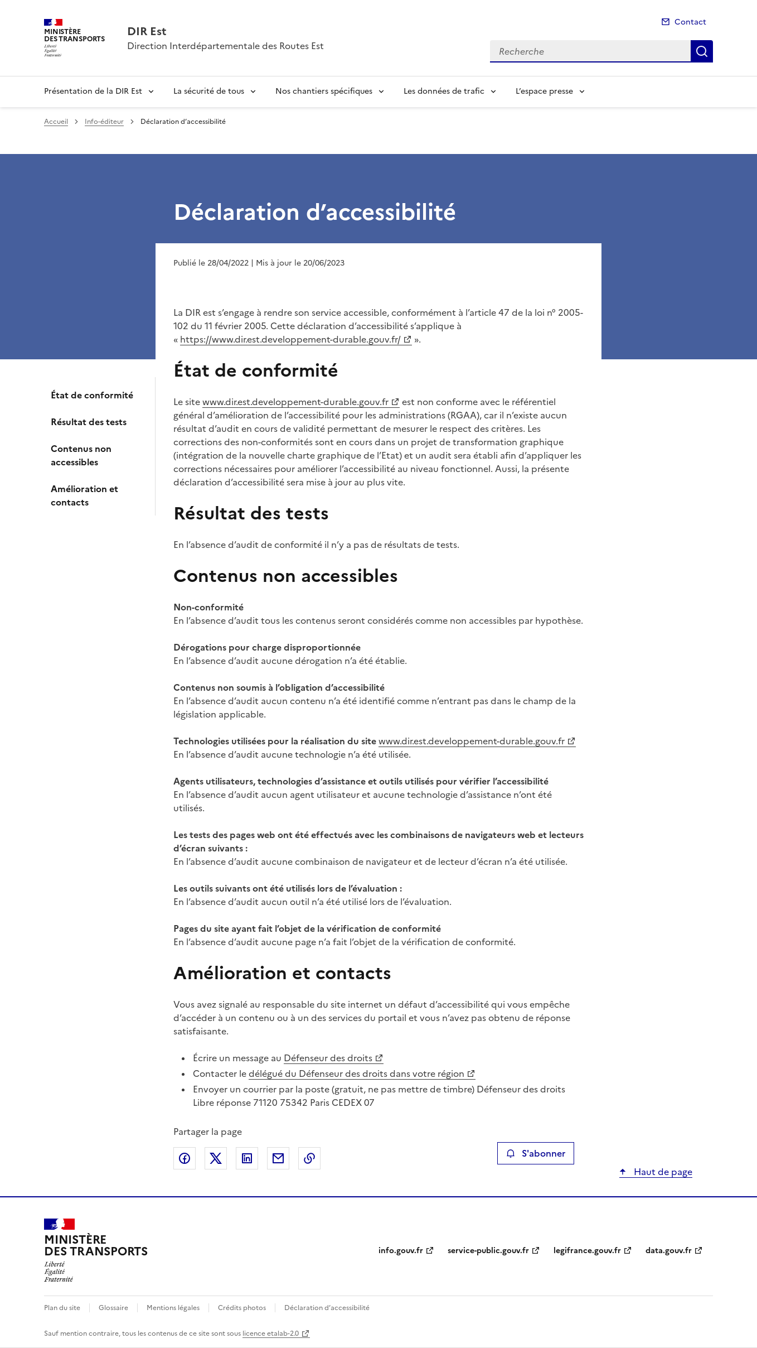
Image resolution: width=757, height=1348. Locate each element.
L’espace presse (544, 91)
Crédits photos (242, 1308)
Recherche (702, 51)
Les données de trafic (444, 91)
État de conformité (92, 395)
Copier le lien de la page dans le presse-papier (309, 1158)
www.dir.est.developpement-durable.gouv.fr (295, 401)
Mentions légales (173, 1308)
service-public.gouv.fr (488, 1250)
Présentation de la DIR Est (93, 91)
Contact (690, 22)
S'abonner (535, 1153)
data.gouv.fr (669, 1250)
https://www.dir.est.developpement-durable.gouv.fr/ (290, 339)
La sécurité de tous (208, 91)
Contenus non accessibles (81, 455)
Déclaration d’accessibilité (327, 1308)
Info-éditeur (104, 122)
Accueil (56, 122)
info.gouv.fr (400, 1250)
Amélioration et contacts (84, 495)
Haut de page (662, 1171)
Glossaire (113, 1308)
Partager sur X (216, 1158)
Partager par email (278, 1158)
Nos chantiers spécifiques (323, 91)
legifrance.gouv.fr (587, 1250)
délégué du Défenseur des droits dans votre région (356, 1073)
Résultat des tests (89, 422)
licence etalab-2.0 (270, 1333)
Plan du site (62, 1308)
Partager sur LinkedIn (247, 1158)
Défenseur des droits (328, 1058)
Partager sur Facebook (184, 1158)
